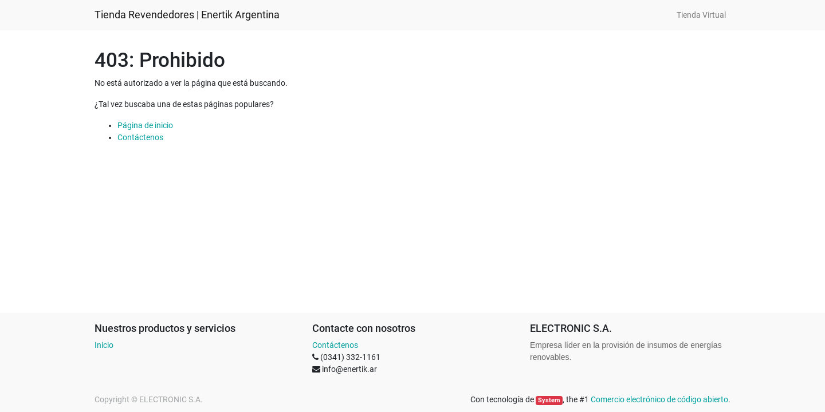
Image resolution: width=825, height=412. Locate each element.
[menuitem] (701, 15)
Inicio (104, 345)
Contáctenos (140, 137)
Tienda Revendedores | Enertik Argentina (187, 15)
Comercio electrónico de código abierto (659, 399)
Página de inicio (145, 125)
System (549, 400)
